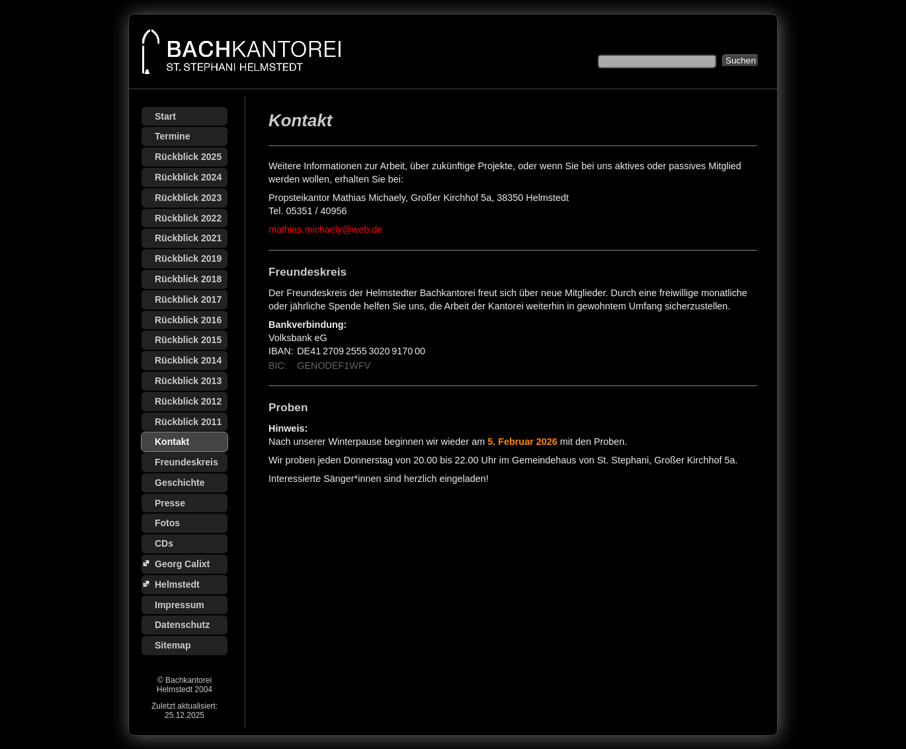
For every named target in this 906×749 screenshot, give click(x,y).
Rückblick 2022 (188, 218)
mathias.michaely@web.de (325, 229)
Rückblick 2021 (188, 238)
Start (165, 116)
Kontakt (172, 441)
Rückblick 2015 (188, 340)
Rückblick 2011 (188, 421)
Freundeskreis (186, 462)
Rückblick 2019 (188, 258)
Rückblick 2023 (188, 197)
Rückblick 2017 (188, 299)
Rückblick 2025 (188, 156)
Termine (172, 136)
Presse (170, 503)
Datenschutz (182, 624)
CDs (164, 543)
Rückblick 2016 (188, 320)
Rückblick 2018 (188, 279)
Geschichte (179, 482)
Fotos (167, 523)
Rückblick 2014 (188, 360)
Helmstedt (177, 584)
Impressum (179, 605)
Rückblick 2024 (188, 177)
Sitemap (172, 645)
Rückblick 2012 (188, 401)
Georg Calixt (182, 564)
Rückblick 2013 (188, 380)
